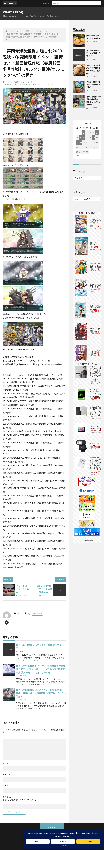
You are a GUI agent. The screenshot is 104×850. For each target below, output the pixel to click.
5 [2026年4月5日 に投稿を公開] (97, 132)
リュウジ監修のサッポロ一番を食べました (93, 84)
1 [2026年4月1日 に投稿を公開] (83, 132)
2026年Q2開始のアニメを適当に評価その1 (93, 53)
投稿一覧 (36, 613)
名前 (6, 764)
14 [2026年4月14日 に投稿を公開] (80, 142)
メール (7, 775)
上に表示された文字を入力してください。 (21, 800)
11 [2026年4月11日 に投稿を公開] (94, 137)
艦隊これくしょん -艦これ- (26, 82)
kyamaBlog (13, 12)
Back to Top (52, 827)
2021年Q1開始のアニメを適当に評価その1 (44, 589)
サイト (5, 785)
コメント (6, 737)
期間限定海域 (27, 84)
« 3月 (77, 155)
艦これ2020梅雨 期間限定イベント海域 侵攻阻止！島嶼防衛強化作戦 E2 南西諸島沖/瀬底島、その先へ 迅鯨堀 (41, 693)
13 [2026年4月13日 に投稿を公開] (77, 142)
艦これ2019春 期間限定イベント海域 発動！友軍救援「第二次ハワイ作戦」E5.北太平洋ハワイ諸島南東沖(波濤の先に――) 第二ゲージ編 (40, 669)
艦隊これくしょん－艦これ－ (43, 84)
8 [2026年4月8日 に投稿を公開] (83, 137)
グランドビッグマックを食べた (22, 589)
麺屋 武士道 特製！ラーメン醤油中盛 (58, 3)
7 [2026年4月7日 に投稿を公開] (80, 137)
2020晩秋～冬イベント (13, 84)
